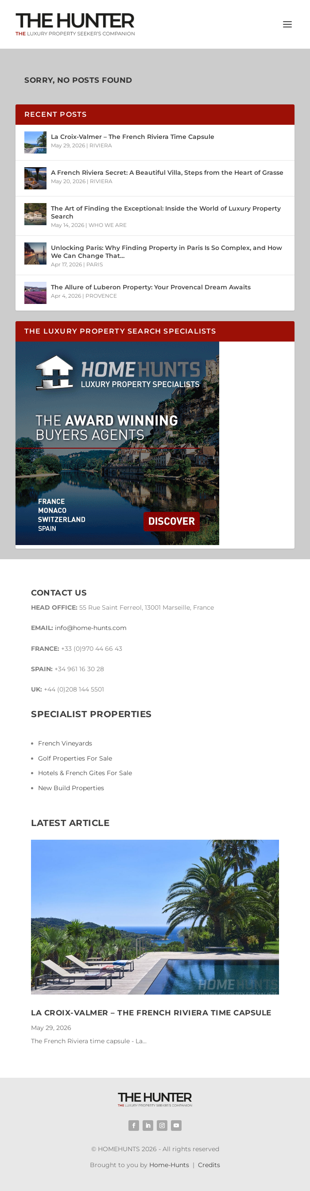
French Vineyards (65, 743)
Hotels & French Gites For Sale (85, 773)
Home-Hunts (169, 1165)
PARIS (94, 264)
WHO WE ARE (108, 225)
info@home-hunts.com (91, 628)
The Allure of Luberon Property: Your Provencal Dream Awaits (151, 287)
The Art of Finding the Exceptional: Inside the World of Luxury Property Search (166, 212)
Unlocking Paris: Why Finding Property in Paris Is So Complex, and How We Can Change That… (166, 252)
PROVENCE (101, 295)
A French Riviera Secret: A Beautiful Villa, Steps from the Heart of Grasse (167, 173)
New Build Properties (71, 788)
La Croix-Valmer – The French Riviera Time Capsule (132, 137)
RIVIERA (100, 145)
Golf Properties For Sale (75, 758)
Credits (209, 1165)
